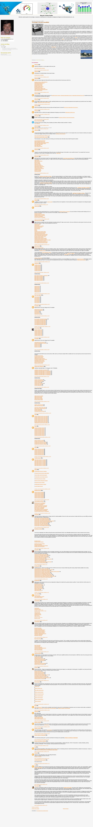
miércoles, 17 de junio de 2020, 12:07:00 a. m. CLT (41, 244)
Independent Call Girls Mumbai (40, 663)
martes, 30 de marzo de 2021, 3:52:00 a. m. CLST (41, 548)
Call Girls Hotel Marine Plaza (39, 558)
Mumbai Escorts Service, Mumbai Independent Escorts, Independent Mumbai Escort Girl (67, 95)
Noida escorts (37, 286)
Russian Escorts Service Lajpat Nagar (42, 473)
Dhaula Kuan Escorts (38, 586)
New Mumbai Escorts (38, 84)
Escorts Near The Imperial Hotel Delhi (41, 518)
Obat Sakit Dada (37, 145)
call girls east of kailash (38, 383)
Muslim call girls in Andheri (39, 664)
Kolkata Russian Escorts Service (40, 238)
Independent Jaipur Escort (39, 166)
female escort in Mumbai (39, 75)
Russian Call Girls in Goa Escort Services (66, 117)
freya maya (36, 785)
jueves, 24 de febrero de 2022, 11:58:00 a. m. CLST (42, 726)
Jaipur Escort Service (38, 167)
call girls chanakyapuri (38, 379)
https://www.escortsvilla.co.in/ (68, 158)
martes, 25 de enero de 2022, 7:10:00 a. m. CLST (41, 720)
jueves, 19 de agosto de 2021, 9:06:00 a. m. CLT (41, 680)
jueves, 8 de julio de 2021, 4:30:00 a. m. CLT (40, 637)
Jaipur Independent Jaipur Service (40, 235)
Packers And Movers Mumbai (40, 741)
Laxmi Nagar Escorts (39, 486)
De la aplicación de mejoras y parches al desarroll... (9, 48)
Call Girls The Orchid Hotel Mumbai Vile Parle (42, 561)
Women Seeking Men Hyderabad (40, 506)
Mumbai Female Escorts (38, 86)
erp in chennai (37, 123)
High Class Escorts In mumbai (40, 459)
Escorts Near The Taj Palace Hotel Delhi (41, 525)
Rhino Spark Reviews (38, 649)
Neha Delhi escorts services (39, 68)
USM (63, 39)
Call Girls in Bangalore (38, 634)
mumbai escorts (37, 265)
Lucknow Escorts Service (39, 168)
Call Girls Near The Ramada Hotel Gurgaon (42, 573)
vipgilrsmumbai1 (37, 653)
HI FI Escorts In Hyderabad (39, 503)
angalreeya (36, 263)
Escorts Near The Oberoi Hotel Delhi (41, 522)
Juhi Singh (36, 115)
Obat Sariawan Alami (38, 146)
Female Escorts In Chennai (39, 678)
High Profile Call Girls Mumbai (40, 659)
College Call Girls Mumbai (39, 660)
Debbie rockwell (37, 722)
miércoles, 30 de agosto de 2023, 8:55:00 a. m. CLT (42, 763)
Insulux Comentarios (38, 647)
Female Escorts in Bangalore (39, 629)
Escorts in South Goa (38, 617)
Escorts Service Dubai (38, 399)
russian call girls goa (38, 329)
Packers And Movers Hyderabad (71, 737)
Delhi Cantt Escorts (38, 585)
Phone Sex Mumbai (38, 544)
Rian (35, 705)
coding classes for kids (38, 717)
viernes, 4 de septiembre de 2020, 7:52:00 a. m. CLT (42, 261)
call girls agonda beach (38, 695)
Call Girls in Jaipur (37, 164)
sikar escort (66, 254)
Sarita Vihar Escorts (38, 590)
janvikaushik (36, 580)
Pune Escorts (36, 296)
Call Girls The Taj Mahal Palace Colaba (41, 555)
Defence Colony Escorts (38, 584)
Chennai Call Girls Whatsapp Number (41, 674)
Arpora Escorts (37, 616)
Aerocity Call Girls (37, 410)
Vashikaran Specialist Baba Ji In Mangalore (42, 370)
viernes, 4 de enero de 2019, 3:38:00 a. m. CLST (41, 198)
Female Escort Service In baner (40, 443)
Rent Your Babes (37, 295)
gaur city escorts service (38, 362)
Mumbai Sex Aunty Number (39, 543)
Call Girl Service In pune (39, 440)
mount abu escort (80, 258)
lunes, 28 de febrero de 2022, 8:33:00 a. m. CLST (41, 739)
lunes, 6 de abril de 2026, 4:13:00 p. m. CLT (40, 805)
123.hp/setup (46, 724)
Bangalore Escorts (37, 628)
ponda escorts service (38, 310)
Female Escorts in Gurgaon (39, 214)
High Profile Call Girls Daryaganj (41, 475)
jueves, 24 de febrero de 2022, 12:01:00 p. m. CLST (42, 733)
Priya (35, 426)
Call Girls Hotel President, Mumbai (40, 556)
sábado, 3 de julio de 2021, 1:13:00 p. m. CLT (41, 599)
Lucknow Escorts (37, 171)
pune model (36, 593)
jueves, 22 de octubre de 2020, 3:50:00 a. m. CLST (41, 401)
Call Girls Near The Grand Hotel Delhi (41, 568)
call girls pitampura (37, 385)
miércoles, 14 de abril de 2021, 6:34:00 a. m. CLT (41, 592)
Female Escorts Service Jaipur (40, 231)
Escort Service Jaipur (38, 226)
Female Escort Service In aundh (40, 442)
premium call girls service (39, 449)
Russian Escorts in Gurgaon (39, 215)
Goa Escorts (36, 311)
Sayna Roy (36, 156)
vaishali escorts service (38, 357)
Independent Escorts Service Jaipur (41, 234)
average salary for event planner (50, 708)
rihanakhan (36, 549)
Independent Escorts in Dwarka (41, 471)
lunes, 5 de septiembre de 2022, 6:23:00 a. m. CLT (41, 758)
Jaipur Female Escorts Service (40, 232)
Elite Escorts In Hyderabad (39, 507)
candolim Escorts (37, 613)
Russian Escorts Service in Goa (40, 610)
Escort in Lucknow (37, 170)
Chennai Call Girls (37, 671)
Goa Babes (36, 305)
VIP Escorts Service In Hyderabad (40, 505)
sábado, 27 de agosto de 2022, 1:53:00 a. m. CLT (41, 751)
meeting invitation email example (64, 708)
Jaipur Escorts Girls (38, 220)
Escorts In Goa (37, 344)
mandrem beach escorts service (40, 343)
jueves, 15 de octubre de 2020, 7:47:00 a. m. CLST (41, 349)
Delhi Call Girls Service (38, 405)
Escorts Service (37, 227)
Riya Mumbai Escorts (38, 87)
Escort (35, 229)
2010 (2, 45)
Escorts (35, 230)
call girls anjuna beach (38, 697)
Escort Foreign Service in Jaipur (40, 240)
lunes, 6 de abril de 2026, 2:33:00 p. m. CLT (40, 784)
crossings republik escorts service (40, 359)
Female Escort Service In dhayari (40, 444)
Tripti (35, 414)
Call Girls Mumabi (37, 657)
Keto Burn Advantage (38, 648)
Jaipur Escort (36, 160)
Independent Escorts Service (39, 233)
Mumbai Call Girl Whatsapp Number (41, 545)
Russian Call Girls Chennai (39, 672)
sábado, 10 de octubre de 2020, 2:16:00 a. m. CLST (42, 293)
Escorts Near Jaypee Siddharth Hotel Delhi (42, 521)
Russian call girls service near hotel (40, 416)
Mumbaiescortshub (38, 528)
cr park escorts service (38, 355)
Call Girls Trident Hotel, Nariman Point (41, 557)
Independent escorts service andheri (41, 422)
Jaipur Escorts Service (38, 165)
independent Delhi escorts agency (44, 102)
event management (38, 707)
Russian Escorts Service (38, 237)
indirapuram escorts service (39, 358)
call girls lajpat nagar (38, 381)
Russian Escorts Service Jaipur (40, 236)
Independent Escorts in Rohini (40, 484)
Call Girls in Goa (37, 609)
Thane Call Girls (37, 662)
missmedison (37, 600)
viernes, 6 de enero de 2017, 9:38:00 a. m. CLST (41, 92)
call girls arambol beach (38, 699)
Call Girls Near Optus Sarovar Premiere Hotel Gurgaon (44, 576)
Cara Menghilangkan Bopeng (39, 140)
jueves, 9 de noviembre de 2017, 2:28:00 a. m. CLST (42, 135)
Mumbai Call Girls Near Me (39, 546)
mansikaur (36, 514)
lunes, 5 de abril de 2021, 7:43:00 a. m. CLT (40, 564)
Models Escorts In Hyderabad (39, 502)
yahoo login (58, 153)
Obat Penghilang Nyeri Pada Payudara (41, 142)
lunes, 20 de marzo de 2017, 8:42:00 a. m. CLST (41, 119)
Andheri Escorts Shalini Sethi (39, 88)
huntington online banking (60, 133)
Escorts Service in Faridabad (39, 217)
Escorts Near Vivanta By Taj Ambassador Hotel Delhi (44, 520)
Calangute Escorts (37, 614)
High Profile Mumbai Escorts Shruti (40, 89)
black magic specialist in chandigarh (41, 275)
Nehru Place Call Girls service (40, 408)
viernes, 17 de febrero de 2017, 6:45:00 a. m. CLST (41, 109)
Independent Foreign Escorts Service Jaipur (42, 239)
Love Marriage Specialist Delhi (40, 320)
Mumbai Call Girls (37, 656)
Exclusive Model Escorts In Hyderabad (41, 511)
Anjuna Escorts (37, 612)
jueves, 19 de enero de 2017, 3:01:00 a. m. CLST (41, 98)
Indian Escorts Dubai (38, 396)
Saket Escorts (37, 589)
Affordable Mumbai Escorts (39, 82)
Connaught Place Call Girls (39, 411)
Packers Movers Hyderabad (39, 735)
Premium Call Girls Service (39, 427)
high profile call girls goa (38, 690)
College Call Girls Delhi (38, 404)
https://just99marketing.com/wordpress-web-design (47, 749)
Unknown (36, 64)
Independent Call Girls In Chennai (40, 676)
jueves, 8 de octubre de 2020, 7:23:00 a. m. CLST (41, 272)
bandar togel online (38, 767)
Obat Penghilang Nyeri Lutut (39, 141)
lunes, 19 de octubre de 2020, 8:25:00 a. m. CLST (41, 376)
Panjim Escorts (37, 611)
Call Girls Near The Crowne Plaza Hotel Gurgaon (43, 575)
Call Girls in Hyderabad (38, 504)
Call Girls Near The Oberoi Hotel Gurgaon (42, 570)
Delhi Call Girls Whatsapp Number (41, 480)
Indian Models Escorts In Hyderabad (41, 509)
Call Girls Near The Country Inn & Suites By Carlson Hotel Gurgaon (46, 571)
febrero (4, 46)
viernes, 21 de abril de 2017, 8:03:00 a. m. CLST (41, 125)
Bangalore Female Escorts (39, 630)
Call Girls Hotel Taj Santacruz (39, 559)
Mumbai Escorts (37, 490)
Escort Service (37, 228)
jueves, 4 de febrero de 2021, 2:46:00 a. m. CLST (41, 527)
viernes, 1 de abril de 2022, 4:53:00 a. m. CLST (41, 745)
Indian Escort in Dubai (38, 398)
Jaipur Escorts (37, 161)
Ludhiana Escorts (37, 169)
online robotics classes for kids (40, 718)
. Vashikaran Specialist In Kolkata (45, 176)
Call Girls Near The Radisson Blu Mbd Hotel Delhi (43, 569)
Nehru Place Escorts (38, 587)
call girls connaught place (39, 380)
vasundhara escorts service (39, 361)
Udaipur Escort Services (38, 247)
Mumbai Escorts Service (38, 541)
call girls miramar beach (38, 692)
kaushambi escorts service (39, 360)
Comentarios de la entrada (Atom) (42, 810)
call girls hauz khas (38, 384)
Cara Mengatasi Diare (38, 144)
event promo (41, 708)
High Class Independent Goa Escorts (71, 107)
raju (35, 764)
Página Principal (65, 808)
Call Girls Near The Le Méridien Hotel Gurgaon (43, 574)
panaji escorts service (38, 309)
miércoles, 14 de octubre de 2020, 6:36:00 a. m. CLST (42, 326)
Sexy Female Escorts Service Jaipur (41, 241)
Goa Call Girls (37, 313)
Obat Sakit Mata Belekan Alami (40, 143)
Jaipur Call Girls (37, 163)
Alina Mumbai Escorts (38, 83)
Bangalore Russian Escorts (39, 632)
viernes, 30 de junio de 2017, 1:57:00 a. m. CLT (41, 128)
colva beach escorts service (39, 342)
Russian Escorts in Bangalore (39, 631)
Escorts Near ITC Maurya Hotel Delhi (41, 524)
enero (3, 47)
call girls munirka (37, 382)
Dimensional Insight (4, 54)
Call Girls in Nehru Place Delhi (40, 407)
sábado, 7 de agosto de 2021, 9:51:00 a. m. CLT (41, 651)
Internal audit (49, 201)
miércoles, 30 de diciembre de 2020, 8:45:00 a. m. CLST (42, 456)
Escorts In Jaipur (37, 224)
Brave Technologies (38, 120)
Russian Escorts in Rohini (39, 482)
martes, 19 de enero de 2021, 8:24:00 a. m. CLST (41, 499)
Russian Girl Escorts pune (39, 441)
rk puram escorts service (39, 356)
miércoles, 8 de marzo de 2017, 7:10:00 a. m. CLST (42, 114)
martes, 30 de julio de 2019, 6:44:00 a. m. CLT (41, 204)
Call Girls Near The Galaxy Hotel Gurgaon (42, 572)
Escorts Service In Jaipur (39, 225)
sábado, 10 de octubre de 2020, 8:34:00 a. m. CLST (42, 304)
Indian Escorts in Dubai (38, 395)
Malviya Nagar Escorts (38, 588)
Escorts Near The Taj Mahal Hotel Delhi (41, 519)
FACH (76, 37)
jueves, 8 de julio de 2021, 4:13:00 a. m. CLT (40, 620)
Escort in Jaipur (37, 162)
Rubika (35, 200)
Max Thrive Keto (37, 638)
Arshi (35, 447)
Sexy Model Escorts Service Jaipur (40, 242)
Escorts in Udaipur (71, 253)
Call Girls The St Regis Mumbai (40, 562)
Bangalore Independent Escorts (40, 633)
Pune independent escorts (39, 596)
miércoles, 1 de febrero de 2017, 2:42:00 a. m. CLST (42, 104)
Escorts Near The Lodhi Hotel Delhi (40, 523)
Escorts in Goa (37, 618)
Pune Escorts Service (38, 597)
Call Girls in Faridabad (38, 216)
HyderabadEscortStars (38, 501)
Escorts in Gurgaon (38, 213)
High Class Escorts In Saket (40, 478)
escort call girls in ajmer (46, 252)
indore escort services (81, 259)
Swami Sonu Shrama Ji (39, 366)
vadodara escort (42, 250)
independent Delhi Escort (70, 112)
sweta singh (36, 206)
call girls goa (36, 686)
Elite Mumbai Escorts (38, 90)
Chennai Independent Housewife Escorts (42, 677)
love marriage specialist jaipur (39, 319)
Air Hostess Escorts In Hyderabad (40, 510)
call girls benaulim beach (39, 693)
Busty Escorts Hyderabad (39, 508)
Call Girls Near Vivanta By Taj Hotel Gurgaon (42, 577)
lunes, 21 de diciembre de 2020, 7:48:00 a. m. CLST (42, 424)
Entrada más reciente (35, 808)
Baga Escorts (36, 615)
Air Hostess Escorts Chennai (39, 675)
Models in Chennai (37, 756)
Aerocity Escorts (37, 409)
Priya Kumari (37, 327)
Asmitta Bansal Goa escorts (40, 759)
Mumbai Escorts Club (38, 85)
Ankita (35, 469)
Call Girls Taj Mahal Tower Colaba (40, 554)
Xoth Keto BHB (37, 646)
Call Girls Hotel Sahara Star (39, 560)
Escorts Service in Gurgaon (65, 211)
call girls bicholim (37, 701)
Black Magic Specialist (38, 276)
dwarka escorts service (38, 363)
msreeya (36, 667)
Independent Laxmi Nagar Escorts (41, 476)
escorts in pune (37, 595)
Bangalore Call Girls (38, 635)
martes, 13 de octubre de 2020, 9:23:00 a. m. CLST (41, 315)
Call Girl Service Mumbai (39, 492)
